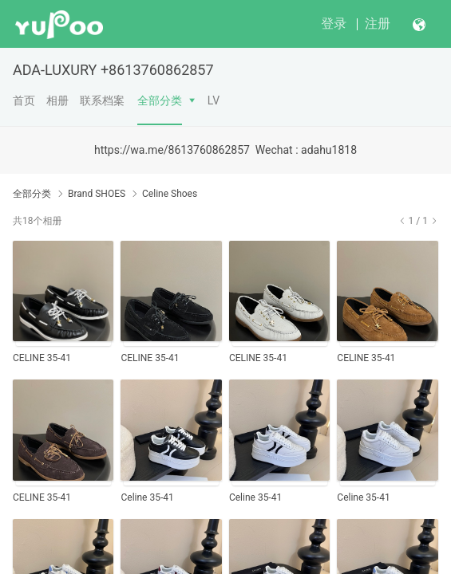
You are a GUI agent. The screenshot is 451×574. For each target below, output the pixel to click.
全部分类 (159, 100)
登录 (333, 23)
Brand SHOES (96, 193)
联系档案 (102, 100)
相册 (57, 100)
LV (214, 100)
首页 (24, 100)
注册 (377, 23)
